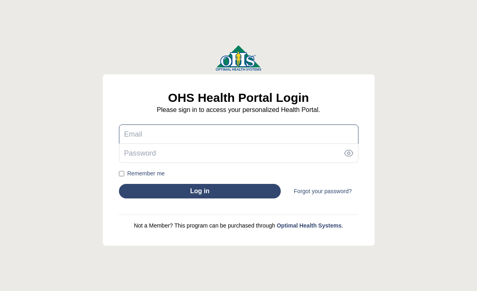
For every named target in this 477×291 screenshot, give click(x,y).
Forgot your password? (323, 191)
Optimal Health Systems (309, 225)
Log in (200, 191)
